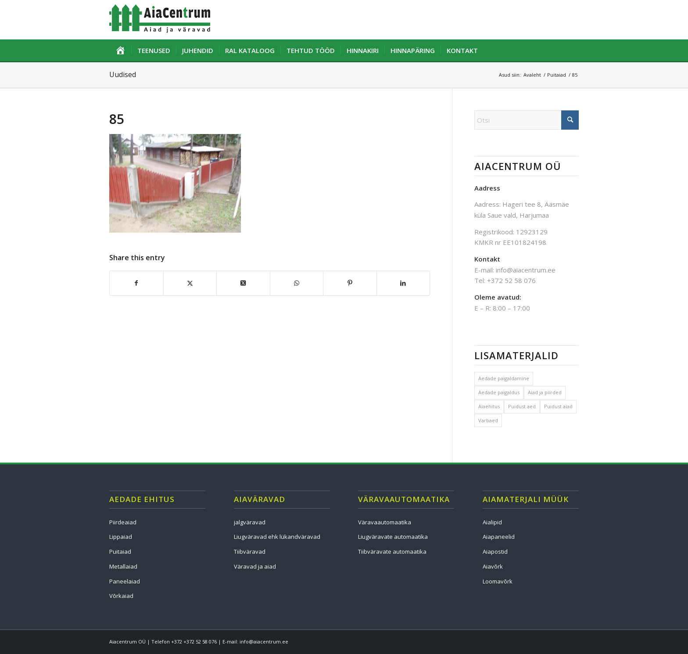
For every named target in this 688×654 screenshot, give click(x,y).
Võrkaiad (121, 596)
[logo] (159, 19)
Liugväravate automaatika (393, 537)
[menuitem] (120, 50)
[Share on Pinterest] (349, 283)
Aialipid (492, 522)
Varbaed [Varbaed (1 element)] (488, 420)
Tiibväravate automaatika (392, 551)
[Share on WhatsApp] (296, 283)
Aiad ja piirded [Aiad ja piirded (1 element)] (545, 392)
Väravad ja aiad (255, 566)
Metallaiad (123, 566)
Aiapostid (495, 551)
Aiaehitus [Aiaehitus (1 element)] (489, 406)
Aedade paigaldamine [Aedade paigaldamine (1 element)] (503, 378)
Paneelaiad (124, 581)
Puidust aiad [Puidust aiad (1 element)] (558, 406)
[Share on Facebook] (136, 283)
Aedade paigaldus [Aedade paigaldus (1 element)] (499, 392)
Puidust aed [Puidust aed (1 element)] (522, 406)
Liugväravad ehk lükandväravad (277, 537)
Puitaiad (120, 551)
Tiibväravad (249, 551)
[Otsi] (526, 120)
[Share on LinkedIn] (403, 283)
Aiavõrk (493, 566)
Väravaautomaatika (384, 522)
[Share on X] (190, 283)
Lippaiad (120, 537)
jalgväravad (249, 522)
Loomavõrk (497, 581)
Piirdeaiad (122, 522)
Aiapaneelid (499, 537)
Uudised (122, 74)
